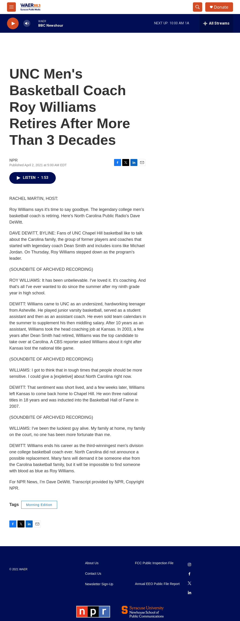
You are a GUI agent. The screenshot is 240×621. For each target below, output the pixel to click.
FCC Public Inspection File (154, 563)
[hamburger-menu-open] (11, 7)
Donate (221, 7)
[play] (13, 23)
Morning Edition (39, 505)
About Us (92, 563)
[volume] (27, 23)
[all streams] (216, 23)
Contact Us (93, 573)
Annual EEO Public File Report (157, 584)
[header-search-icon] (197, 7)
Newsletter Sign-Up (99, 584)
